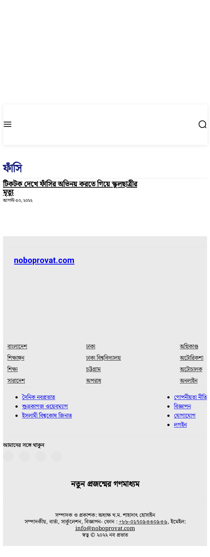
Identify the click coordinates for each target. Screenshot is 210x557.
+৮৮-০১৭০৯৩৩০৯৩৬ (143, 522)
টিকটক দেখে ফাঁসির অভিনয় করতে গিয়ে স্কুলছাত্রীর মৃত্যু (70, 188)
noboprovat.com (44, 260)
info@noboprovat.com (105, 528)
